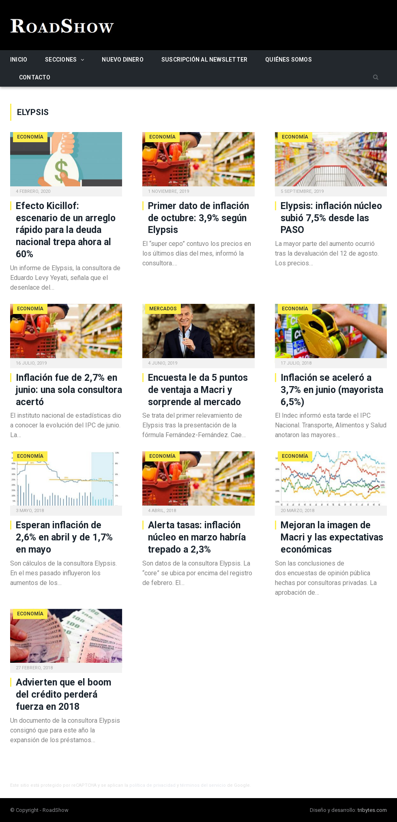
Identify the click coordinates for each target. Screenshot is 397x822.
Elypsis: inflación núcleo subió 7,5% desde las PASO (331, 218)
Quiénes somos (288, 59)
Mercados (163, 309)
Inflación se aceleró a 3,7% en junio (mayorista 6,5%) (332, 390)
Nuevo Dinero (123, 59)
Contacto (35, 77)
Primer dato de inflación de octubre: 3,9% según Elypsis (198, 218)
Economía (30, 137)
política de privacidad (152, 785)
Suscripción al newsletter (204, 59)
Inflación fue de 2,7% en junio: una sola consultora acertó (69, 390)
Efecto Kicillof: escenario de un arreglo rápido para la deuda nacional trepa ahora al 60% (66, 230)
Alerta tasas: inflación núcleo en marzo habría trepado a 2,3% (197, 537)
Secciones (61, 59)
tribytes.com (372, 810)
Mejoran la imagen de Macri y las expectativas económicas (332, 537)
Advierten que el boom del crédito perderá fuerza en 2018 (63, 694)
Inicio (18, 59)
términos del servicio (203, 785)
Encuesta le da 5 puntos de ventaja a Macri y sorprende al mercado (198, 390)
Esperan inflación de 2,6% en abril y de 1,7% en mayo (64, 537)
